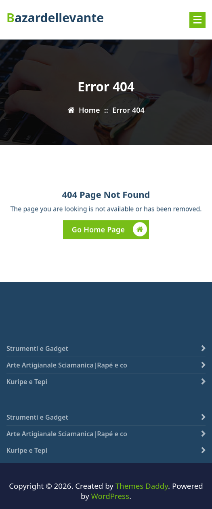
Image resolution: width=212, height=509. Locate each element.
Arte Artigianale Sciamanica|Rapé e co (66, 370)
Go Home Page (109, 230)
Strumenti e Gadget (37, 354)
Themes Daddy (141, 486)
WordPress (110, 496)
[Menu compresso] (197, 20)
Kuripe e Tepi (26, 387)
